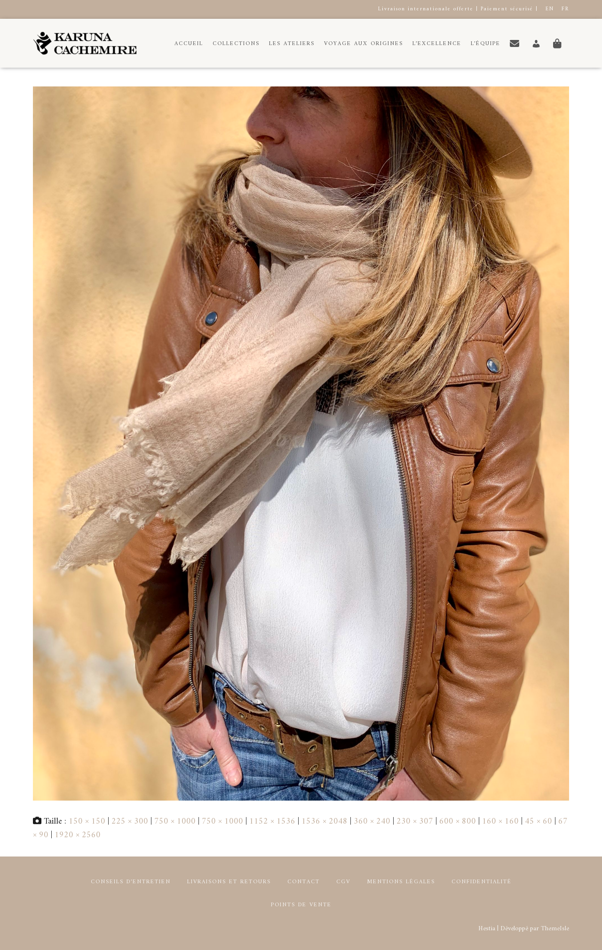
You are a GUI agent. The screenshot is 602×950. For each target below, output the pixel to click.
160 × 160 (500, 821)
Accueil (188, 44)
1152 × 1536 (272, 821)
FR (565, 9)
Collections (236, 44)
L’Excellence (436, 44)
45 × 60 (538, 821)
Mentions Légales (401, 882)
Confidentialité (482, 882)
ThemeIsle (555, 928)
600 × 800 (457, 821)
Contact (303, 882)
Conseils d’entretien (131, 882)
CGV (343, 882)
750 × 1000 (175, 821)
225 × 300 (129, 821)
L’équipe (485, 44)
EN (550, 9)
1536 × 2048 (324, 821)
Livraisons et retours (229, 882)
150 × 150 (87, 821)
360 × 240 (372, 821)
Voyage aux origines (363, 44)
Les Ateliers (292, 44)
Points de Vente (301, 905)
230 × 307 (414, 821)
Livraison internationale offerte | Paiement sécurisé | (458, 9)
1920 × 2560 (78, 835)
